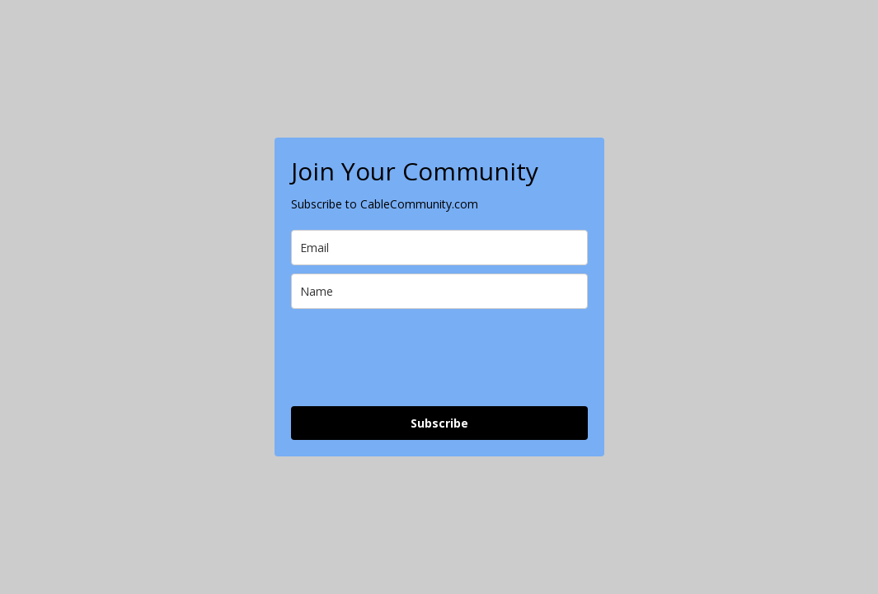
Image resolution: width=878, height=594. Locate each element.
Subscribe (439, 423)
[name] (439, 291)
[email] (439, 247)
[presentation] (416, 357)
